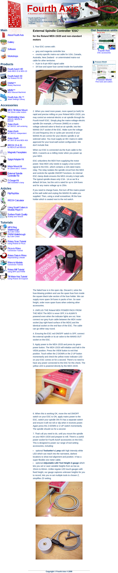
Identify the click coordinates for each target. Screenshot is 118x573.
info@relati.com (71, 22)
